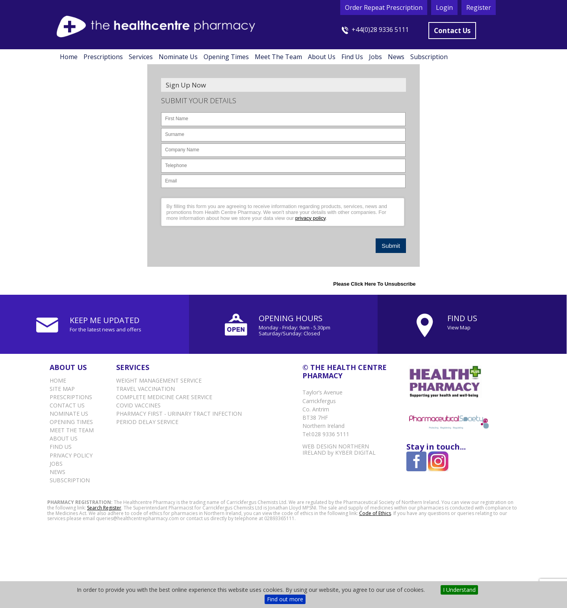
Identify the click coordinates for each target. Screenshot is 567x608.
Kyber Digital (355, 452)
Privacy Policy (71, 455)
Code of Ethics (375, 513)
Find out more (285, 599)
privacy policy (310, 218)
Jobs (375, 56)
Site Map (62, 388)
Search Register (104, 507)
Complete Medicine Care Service (164, 397)
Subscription (429, 56)
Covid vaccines (138, 405)
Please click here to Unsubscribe (374, 284)
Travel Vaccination (145, 388)
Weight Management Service (159, 380)
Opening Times (226, 56)
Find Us (352, 56)
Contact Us (452, 30)
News (396, 56)
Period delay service (147, 422)
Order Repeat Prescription (383, 7)
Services (141, 56)
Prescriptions (103, 56)
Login (444, 7)
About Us (321, 56)
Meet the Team (278, 56)
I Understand (459, 589)
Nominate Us (178, 56)
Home (69, 56)
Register (478, 7)
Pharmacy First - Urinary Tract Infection (179, 413)
